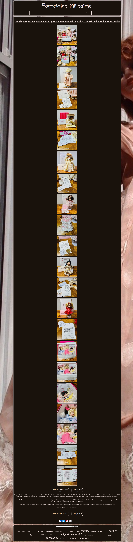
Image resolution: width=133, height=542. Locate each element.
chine (33, 531)
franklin (109, 535)
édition (56, 535)
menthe (43, 535)
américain (103, 535)
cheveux (96, 535)
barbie (28, 531)
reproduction (26, 535)
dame (38, 535)
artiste (23, 531)
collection (64, 538)
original (57, 531)
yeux (85, 535)
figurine (32, 535)
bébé (18, 531)
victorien (93, 531)
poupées (84, 537)
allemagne (90, 535)
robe (41, 531)
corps (65, 531)
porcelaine (52, 537)
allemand (49, 531)
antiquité (64, 534)
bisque (74, 534)
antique (74, 537)
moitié (71, 531)
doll (80, 534)
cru (37, 531)
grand (77, 531)
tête (105, 531)
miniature (51, 535)
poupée (113, 530)
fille (61, 531)
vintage (85, 530)
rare (100, 531)
